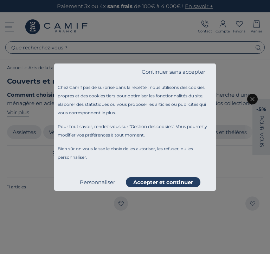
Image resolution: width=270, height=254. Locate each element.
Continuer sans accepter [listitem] (173, 71)
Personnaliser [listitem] (97, 182)
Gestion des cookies (152, 126)
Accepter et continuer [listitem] (163, 182)
